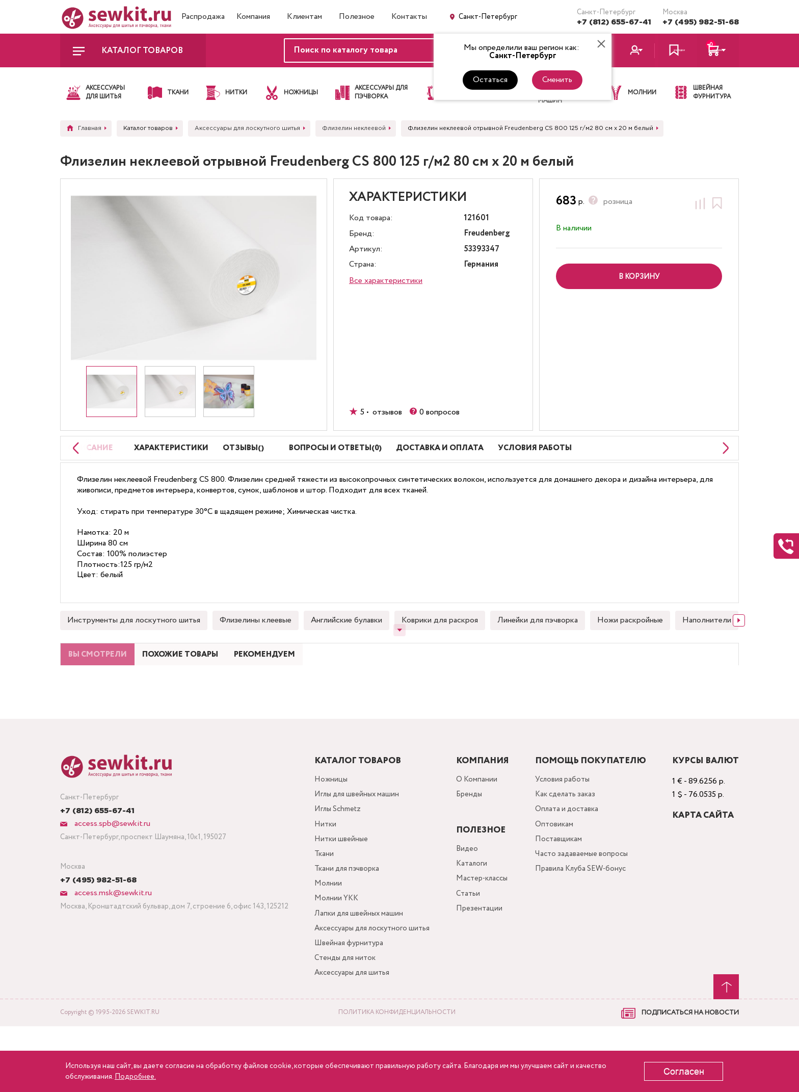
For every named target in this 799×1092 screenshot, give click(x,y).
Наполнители (706, 645)
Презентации (483, 960)
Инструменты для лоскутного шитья (133, 645)
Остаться (490, 80)
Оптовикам (558, 874)
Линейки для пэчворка (537, 645)
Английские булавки (346, 645)
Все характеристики (385, 280)
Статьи (471, 944)
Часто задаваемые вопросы (587, 907)
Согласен (683, 1072)
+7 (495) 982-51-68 (700, 22)
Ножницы (328, 825)
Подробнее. (135, 1077)
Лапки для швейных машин (358, 972)
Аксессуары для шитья (352, 1038)
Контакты (409, 16)
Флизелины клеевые (255, 645)
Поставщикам (563, 891)
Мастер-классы (487, 927)
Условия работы (568, 825)
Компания (253, 16)
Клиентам (304, 16)
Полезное (357, 16)
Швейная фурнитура (347, 1005)
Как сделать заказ (571, 842)
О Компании (480, 825)
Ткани (321, 907)
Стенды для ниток (344, 1021)
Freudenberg (487, 233)
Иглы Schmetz (336, 858)
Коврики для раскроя (440, 645)
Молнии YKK (334, 956)
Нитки (322, 874)
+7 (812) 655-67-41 (614, 22)
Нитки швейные (339, 891)
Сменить (557, 80)
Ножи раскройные (630, 645)
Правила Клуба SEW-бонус (588, 923)
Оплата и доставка (573, 858)
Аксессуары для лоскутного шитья (374, 989)
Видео (470, 895)
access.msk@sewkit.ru (112, 938)
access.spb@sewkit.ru (111, 869)
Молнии (325, 940)
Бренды (473, 842)
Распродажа (203, 16)
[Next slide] (739, 645)
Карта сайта (703, 860)
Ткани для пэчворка (346, 923)
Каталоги (475, 911)
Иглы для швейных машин (356, 842)
